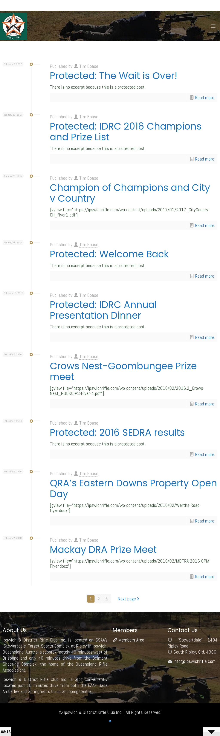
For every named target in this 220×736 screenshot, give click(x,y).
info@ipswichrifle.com (194, 661)
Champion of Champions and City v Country (130, 193)
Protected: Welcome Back (109, 254)
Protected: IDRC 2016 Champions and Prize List (125, 132)
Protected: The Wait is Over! (113, 75)
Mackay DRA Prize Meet (103, 549)
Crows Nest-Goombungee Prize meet (123, 371)
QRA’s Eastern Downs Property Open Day (133, 488)
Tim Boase (88, 66)
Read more (204, 97)
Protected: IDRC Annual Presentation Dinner (103, 310)
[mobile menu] (213, 26)
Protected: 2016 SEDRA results (117, 432)
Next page (129, 599)
